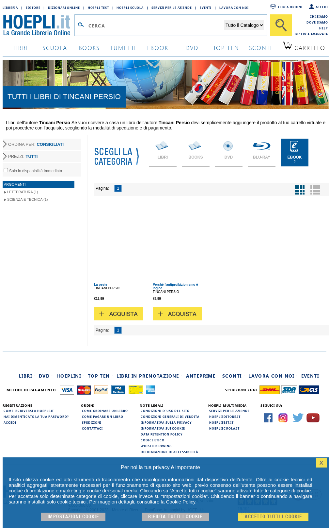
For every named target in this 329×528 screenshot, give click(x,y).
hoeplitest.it (221, 422)
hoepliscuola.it (224, 428)
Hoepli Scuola (130, 7)
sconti (260, 47)
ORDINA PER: (36, 144)
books (89, 47)
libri (20, 47)
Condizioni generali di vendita (170, 416)
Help (323, 28)
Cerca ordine (290, 7)
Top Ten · (101, 376)
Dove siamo (317, 22)
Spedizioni (92, 422)
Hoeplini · (70, 376)
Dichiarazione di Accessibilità (169, 452)
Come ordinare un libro (105, 411)
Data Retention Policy (161, 434)
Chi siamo (319, 16)
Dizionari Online (64, 7)
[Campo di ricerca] (155, 25)
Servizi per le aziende (171, 7)
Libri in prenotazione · (149, 376)
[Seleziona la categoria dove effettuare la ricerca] (244, 25)
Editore (33, 7)
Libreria (10, 7)
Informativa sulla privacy (166, 422)
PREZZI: (23, 156)
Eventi (206, 7)
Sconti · (233, 376)
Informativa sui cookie (163, 428)
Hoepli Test (98, 7)
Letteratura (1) (22, 192)
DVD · (46, 376)
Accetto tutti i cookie (273, 516)
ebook (157, 47)
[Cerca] (281, 25)
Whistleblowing (156, 446)
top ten (226, 47)
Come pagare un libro (102, 416)
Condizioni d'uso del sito (165, 411)
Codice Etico (152, 440)
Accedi (322, 7)
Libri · (27, 376)
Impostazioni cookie (73, 516)
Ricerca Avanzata (311, 34)
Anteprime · (202, 376)
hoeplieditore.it (224, 416)
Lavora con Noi (234, 7)
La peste (100, 284)
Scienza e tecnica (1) (27, 199)
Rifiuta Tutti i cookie (175, 516)
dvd (191, 47)
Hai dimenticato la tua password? (36, 416)
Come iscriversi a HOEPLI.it (29, 411)
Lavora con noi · (273, 376)
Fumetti (123, 47)
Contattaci (92, 428)
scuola (54, 47)
